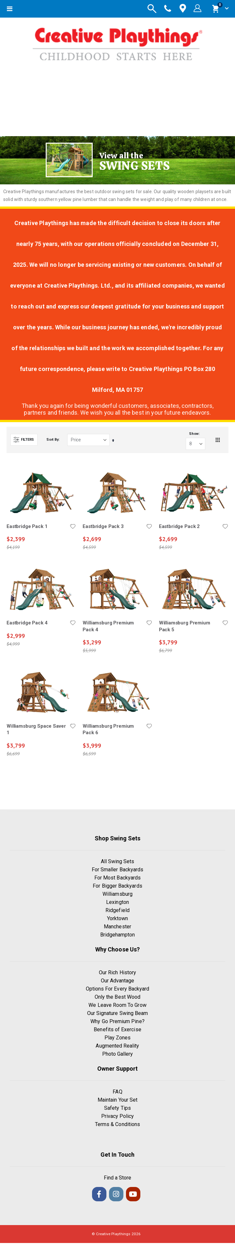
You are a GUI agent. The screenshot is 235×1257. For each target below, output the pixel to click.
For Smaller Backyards (117, 869)
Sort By (52, 439)
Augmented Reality (117, 1046)
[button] (73, 526)
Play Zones (117, 1038)
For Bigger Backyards (117, 886)
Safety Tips (117, 1108)
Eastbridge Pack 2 (179, 526)
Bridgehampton (117, 935)
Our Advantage (117, 981)
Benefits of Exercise (117, 1029)
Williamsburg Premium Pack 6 (108, 729)
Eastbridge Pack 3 (103, 526)
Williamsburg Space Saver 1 (36, 729)
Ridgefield (117, 910)
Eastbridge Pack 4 (27, 623)
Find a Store (118, 1178)
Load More (117, 786)
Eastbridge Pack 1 (27, 526)
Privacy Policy (117, 1116)
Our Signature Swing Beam (117, 1013)
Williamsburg (117, 894)
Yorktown (117, 918)
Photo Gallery (117, 1054)
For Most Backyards (117, 878)
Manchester (117, 926)
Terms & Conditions (117, 1124)
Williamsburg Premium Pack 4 (108, 626)
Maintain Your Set (117, 1100)
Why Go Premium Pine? (117, 1021)
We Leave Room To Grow (117, 1005)
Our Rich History (117, 972)
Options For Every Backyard (117, 989)
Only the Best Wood (117, 997)
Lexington (117, 902)
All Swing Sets (117, 861)
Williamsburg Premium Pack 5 (184, 626)
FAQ (117, 1092)
